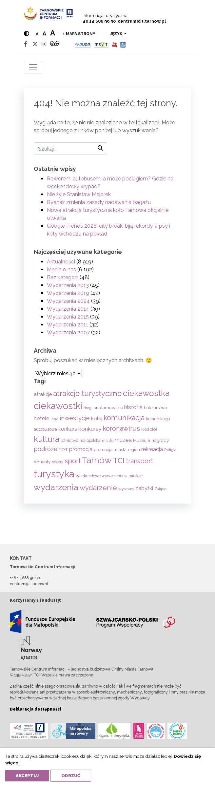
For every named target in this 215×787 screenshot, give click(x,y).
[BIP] (114, 44)
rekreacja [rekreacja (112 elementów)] (152, 449)
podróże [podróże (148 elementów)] (45, 448)
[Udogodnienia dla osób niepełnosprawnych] (123, 44)
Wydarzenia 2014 (68, 309)
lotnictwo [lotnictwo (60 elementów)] (69, 440)
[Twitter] (35, 44)
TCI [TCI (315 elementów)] (119, 460)
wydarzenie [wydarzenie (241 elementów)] (98, 488)
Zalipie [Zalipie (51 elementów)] (160, 489)
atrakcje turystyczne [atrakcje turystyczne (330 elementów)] (87, 393)
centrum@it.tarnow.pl (142, 21)
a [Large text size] (52, 33)
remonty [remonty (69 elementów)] (42, 461)
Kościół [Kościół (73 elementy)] (149, 429)
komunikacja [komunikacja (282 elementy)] (124, 418)
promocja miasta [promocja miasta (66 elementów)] (110, 449)
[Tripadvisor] (54, 44)
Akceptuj (27, 775)
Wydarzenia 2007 (68, 332)
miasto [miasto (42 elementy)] (107, 441)
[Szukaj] (70, 148)
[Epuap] (82, 44)
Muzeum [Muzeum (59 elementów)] (141, 440)
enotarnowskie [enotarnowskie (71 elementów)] (108, 407)
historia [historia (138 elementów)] (133, 407)
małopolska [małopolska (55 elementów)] (90, 440)
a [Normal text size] (37, 33)
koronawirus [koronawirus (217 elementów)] (121, 428)
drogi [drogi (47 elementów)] (88, 407)
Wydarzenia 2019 (68, 293)
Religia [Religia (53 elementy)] (170, 449)
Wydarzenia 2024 (68, 301)
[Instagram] (44, 44)
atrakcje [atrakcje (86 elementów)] (43, 394)
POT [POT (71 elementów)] (63, 449)
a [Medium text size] (44, 34)
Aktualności (61, 262)
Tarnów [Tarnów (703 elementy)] (97, 460)
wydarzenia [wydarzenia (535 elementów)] (56, 487)
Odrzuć (70, 775)
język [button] (116, 33)
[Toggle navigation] (33, 67)
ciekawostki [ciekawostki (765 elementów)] (58, 406)
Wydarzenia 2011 (67, 324)
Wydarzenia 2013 (68, 285)
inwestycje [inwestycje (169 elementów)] (75, 418)
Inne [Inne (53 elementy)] (54, 419)
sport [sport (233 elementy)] (73, 461)
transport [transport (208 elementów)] (139, 461)
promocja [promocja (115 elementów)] (80, 449)
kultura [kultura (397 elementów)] (46, 439)
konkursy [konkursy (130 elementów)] (89, 428)
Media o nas (61, 269)
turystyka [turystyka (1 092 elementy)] (54, 474)
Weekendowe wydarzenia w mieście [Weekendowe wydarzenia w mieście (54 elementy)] (109, 476)
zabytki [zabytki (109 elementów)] (144, 488)
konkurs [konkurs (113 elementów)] (67, 429)
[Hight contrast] (26, 34)
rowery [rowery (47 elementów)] (57, 462)
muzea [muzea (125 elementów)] (123, 440)
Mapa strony (80, 33)
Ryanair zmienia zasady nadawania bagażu (99, 202)
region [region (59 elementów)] (134, 449)
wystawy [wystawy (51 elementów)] (126, 489)
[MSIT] (101, 44)
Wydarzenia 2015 (68, 317)
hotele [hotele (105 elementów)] (41, 418)
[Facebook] (25, 44)
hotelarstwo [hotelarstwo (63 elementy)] (155, 407)
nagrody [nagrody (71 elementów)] (160, 440)
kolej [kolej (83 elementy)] (96, 418)
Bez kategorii (62, 277)
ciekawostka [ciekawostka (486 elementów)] (146, 393)
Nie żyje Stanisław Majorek (79, 194)
